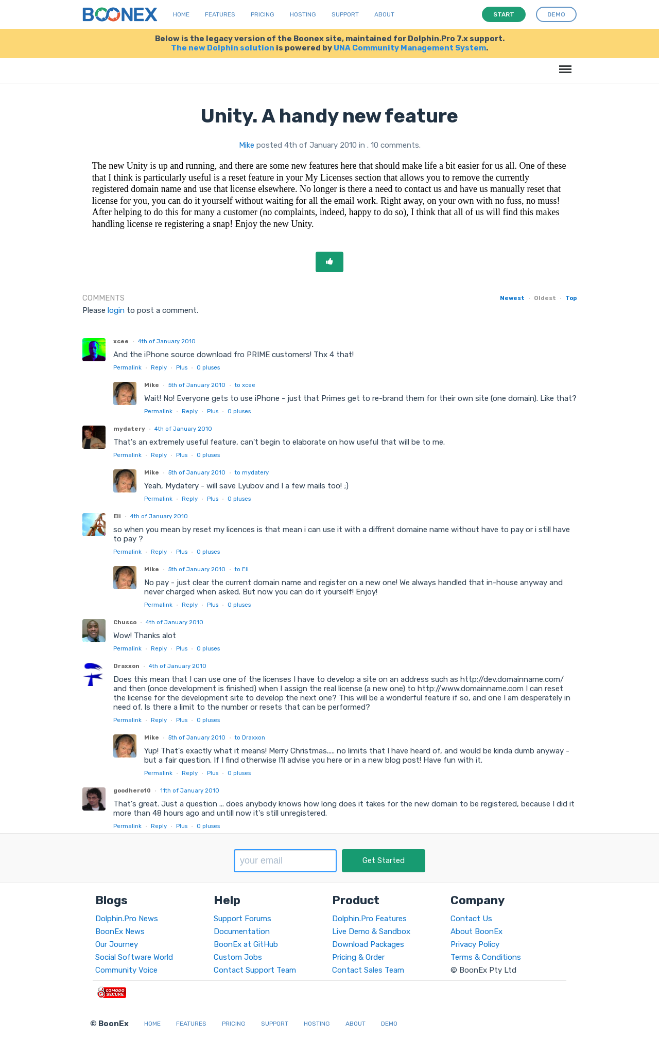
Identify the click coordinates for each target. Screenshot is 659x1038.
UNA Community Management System (410, 47)
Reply (159, 367)
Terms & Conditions (485, 957)
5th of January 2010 (197, 385)
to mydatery (252, 472)
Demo (389, 1023)
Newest (512, 298)
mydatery (129, 428)
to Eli (242, 569)
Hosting (303, 14)
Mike (246, 145)
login (116, 310)
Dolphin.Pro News (126, 918)
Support (345, 14)
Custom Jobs (238, 957)
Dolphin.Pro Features (369, 918)
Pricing (262, 14)
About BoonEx (476, 931)
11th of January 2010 (189, 790)
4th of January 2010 (167, 341)
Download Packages (368, 944)
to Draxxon (250, 737)
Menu (563, 64)
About (384, 14)
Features (220, 14)
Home (181, 14)
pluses (208, 367)
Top (571, 298)
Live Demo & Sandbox (371, 931)
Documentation (242, 931)
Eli (117, 516)
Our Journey (116, 944)
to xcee (245, 385)
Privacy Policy (474, 944)
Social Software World (134, 957)
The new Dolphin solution (222, 47)
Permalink (127, 367)
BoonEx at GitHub (246, 944)
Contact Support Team (255, 970)
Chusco (124, 622)
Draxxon (126, 666)
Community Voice (126, 970)
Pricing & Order (358, 957)
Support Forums (242, 918)
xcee (121, 341)
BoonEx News (120, 931)
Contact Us (471, 918)
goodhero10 (132, 790)
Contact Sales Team (368, 970)
